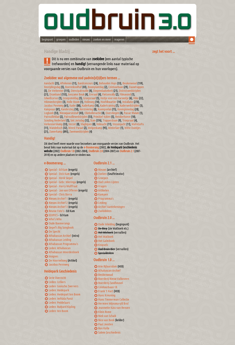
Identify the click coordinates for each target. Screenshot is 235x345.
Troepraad (128, 120)
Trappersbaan (110, 120)
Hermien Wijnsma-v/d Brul (113, 303)
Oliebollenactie (92, 113)
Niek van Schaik (107, 316)
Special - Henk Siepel (61, 178)
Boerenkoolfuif (73, 87)
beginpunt (47, 39)
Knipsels (103, 245)
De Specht (54, 231)
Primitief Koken (102, 116)
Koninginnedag (125, 109)
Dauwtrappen (136, 87)
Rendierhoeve (123, 116)
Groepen (103, 178)
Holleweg (89, 102)
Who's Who (55, 219)
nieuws (86, 39)
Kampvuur (49, 109)
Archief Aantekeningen (111, 206)
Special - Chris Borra (60, 194)
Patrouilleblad (51, 116)
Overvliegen (112, 113)
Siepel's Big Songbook (61, 227)
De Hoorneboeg (58, 260)
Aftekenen (66, 83)
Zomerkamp (55, 131)
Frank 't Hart (105, 291)
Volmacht (101, 124)
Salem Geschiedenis (109, 332)
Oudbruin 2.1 (127, 151)
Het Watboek (105, 236)
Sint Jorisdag (77, 120)
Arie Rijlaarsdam (107, 266)
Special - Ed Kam (58, 169)
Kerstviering (86, 109)
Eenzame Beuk (76, 94)
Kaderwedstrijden (129, 105)
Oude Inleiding (106, 224)
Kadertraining (107, 105)
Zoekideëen (104, 211)
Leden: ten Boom (58, 311)
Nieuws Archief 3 (58, 206)
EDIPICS (53, 215)
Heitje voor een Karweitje (114, 98)
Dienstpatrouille (79, 90)
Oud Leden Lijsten (108, 182)
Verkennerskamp (53, 124)
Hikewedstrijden (53, 102)
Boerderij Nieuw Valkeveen (113, 278)
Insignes (53, 256)
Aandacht (49, 83)
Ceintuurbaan (115, 87)
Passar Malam (131, 113)
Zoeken (102, 174)
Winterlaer (114, 128)
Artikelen (103, 190)
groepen (61, 39)
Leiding (102, 202)
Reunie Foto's (56, 211)
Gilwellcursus (51, 98)
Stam (93, 120)
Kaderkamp (88, 105)
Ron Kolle (103, 328)
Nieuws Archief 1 (58, 198)
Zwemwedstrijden (79, 131)
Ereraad (93, 94)
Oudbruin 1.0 (67, 151)
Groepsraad (89, 98)
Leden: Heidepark (59, 290)
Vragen (102, 186)
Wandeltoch (55, 128)
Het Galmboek (106, 241)
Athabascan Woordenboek (64, 252)
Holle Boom (73, 102)
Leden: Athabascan (59, 248)
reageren (119, 39)
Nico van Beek (106, 320)
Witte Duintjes (132, 128)
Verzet (72, 124)
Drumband (55, 94)
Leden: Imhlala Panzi (61, 298)
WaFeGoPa (138, 124)
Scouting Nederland (55, 120)
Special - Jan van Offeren (63, 190)
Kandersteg (67, 109)
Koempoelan (104, 109)
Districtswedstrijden (130, 90)
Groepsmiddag (71, 98)
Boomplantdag (96, 87)
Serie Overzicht (57, 278)
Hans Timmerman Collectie (113, 299)
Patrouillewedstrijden (76, 116)
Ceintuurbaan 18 (107, 287)
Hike (135, 98)
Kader (72, 105)
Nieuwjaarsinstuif (69, 113)
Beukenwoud (129, 83)
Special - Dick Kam (59, 174)
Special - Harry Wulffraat (63, 186)
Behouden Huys (108, 83)
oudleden (74, 39)
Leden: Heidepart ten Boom (64, 294)
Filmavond (125, 94)
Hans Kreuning (106, 295)
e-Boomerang (91, 147)
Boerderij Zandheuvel (110, 283)
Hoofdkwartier (108, 102)
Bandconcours (85, 83)
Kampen (103, 194)
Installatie (127, 102)
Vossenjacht (119, 124)
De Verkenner (56, 90)
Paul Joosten (105, 324)
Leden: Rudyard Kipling (62, 306)
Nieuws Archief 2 (58, 202)
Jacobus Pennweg (54, 105)
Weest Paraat (75, 128)
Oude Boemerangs (59, 223)
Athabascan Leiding (60, 239)
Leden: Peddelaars (59, 302)
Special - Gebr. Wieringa (62, 182)
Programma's (105, 198)
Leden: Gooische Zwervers (63, 286)
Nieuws (102, 169)
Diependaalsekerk (103, 90)
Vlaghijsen (86, 124)
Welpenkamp (95, 128)
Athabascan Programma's (63, 244)
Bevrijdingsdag (52, 87)
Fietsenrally (108, 94)
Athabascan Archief (60, 235)
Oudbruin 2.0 (96, 151)
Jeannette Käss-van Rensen (114, 307)
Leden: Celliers (57, 282)
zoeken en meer (102, 39)
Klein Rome (104, 312)
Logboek (49, 113)
